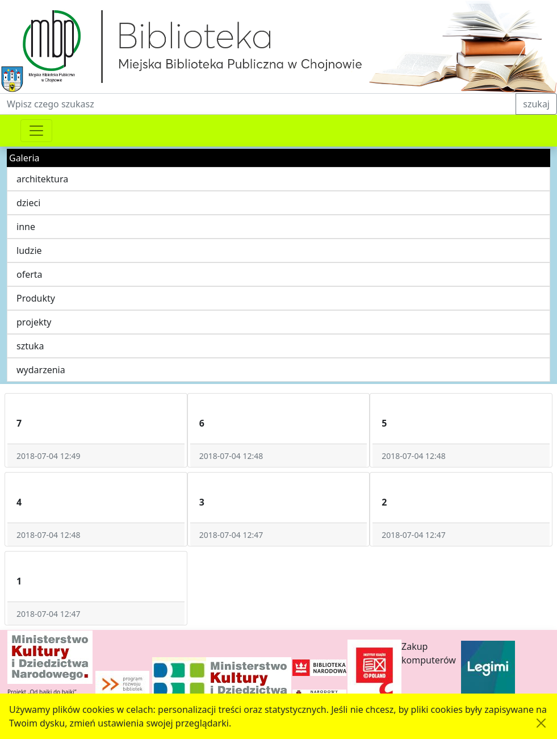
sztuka (30, 346)
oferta (29, 274)
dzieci (28, 203)
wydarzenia (40, 370)
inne (25, 226)
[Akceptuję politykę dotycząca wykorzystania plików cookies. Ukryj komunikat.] (541, 723)
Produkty (35, 298)
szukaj (536, 104)
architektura (42, 179)
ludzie (29, 250)
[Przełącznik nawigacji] (36, 130)
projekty (33, 322)
